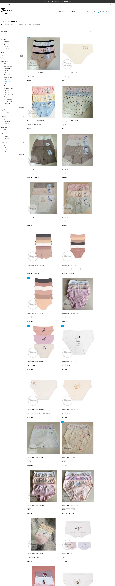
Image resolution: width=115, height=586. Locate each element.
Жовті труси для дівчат (29, 496)
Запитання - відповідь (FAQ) (10, 555)
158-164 (44, 191)
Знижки (6, 550)
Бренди (6, 552)
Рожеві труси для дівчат (11, 496)
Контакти (6, 540)
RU (113, 4)
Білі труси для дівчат (39, 492)
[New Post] (51, 573)
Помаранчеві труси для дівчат (95, 492)
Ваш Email (53, 520)
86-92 (84, 313)
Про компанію (7, 562)
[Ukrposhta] (64, 572)
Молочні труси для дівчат (66, 496)
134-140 (89, 69)
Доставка (6, 542)
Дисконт (6, 559)
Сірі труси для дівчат (47, 496)
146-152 (94, 69)
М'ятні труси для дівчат (103, 496)
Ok (21, 55)
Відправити (70, 522)
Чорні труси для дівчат (57, 492)
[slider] (24, 58)
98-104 (84, 150)
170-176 (66, 109)
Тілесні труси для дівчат (75, 492)
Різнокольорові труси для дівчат (20, 492)
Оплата (6, 545)
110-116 (56, 109)
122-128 (84, 69)
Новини (6, 547)
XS (33, 69)
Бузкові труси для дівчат (84, 496)
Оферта (6, 557)
